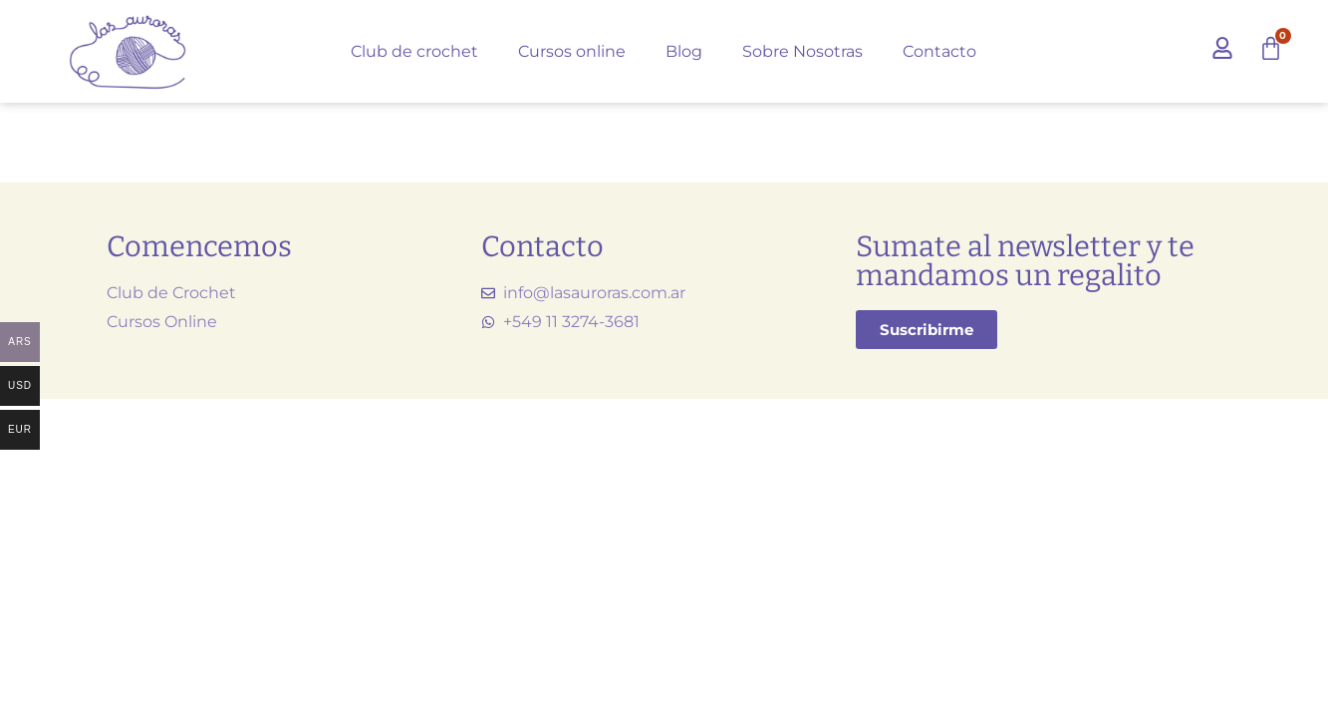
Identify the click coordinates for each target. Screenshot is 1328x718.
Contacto (939, 51)
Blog (683, 51)
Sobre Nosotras (802, 51)
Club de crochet (414, 51)
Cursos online (572, 51)
